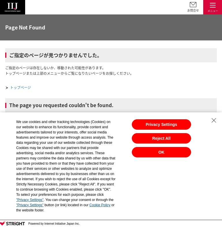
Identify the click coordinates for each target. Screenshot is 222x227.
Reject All (161, 138)
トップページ (20, 87)
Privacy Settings (161, 124)
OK (161, 152)
